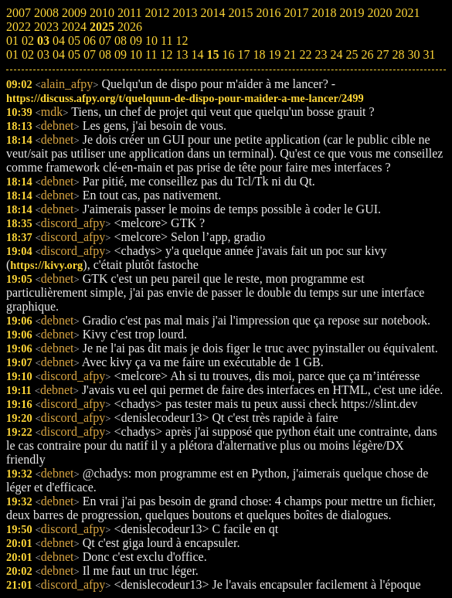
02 (28, 54)
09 (120, 54)
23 (320, 54)
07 (89, 54)
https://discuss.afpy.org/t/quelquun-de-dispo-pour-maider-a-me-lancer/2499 (185, 98)
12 (166, 54)
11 (151, 54)
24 (336, 54)
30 (413, 54)
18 (259, 54)
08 (105, 54)
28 (398, 54)
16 (228, 54)
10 (136, 54)
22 (305, 54)
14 (197, 54)
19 (274, 54)
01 (12, 54)
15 (212, 54)
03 (43, 54)
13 (181, 54)
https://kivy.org (46, 265)
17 (243, 54)
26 (367, 54)
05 (74, 54)
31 (429, 54)
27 (382, 54)
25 (351, 54)
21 (290, 54)
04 (59, 54)
